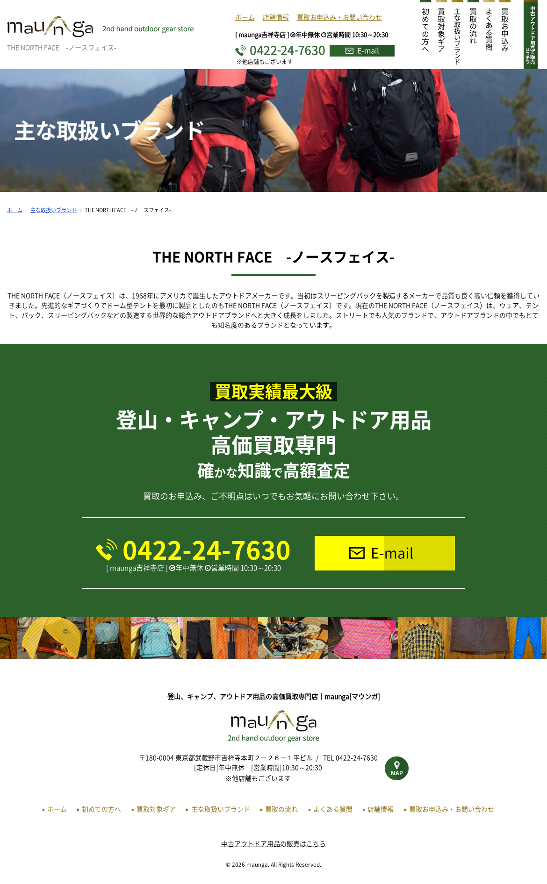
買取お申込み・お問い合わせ (339, 16)
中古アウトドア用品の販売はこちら (273, 843)
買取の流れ (281, 808)
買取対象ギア (156, 808)
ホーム (245, 16)
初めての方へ (101, 808)
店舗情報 (276, 16)
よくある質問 (333, 808)
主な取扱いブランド (53, 210)
